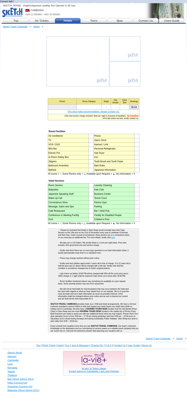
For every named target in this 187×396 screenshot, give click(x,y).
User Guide (134, 345)
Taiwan (11, 371)
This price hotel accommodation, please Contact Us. (93, 111)
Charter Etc (97, 345)
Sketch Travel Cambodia (15, 26)
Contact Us (119, 345)
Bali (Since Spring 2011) (21, 379)
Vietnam (12, 356)
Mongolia (12, 367)
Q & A (108, 345)
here (113, 237)
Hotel (60, 345)
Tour (67, 345)
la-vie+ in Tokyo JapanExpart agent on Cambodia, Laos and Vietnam (94, 370)
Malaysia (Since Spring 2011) (24, 390)
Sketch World (15, 352)
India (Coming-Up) (17, 382)
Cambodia (13, 360)
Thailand (12, 375)
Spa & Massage (80, 345)
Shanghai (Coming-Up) (20, 386)
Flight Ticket (48, 345)
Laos (10, 364)
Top (38, 345)
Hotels (36, 26)
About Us (147, 345)
